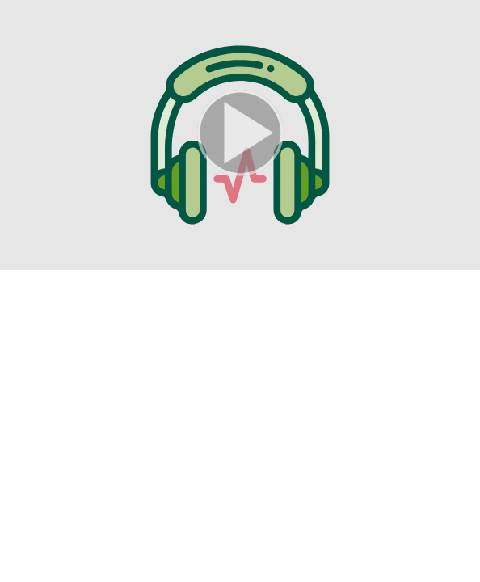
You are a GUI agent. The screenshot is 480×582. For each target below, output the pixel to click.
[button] (240, 135)
